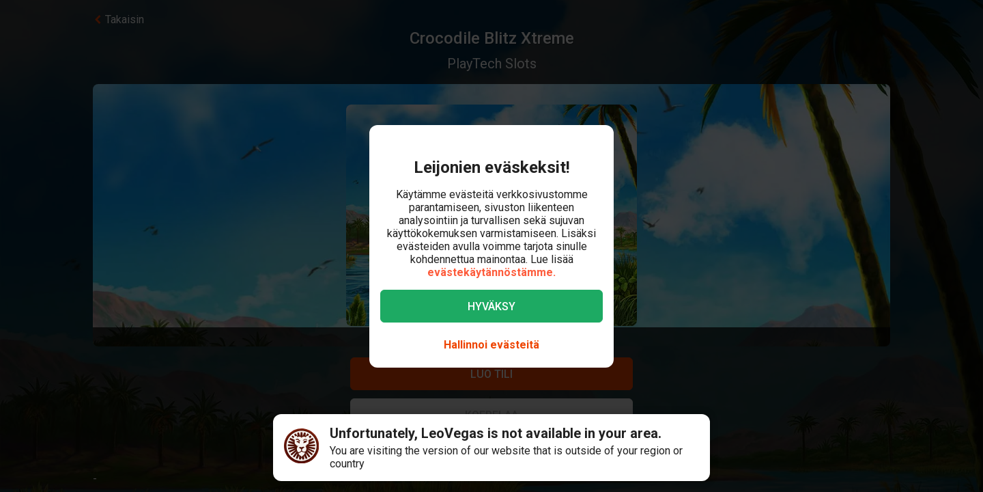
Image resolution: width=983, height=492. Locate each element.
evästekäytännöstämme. (491, 272)
